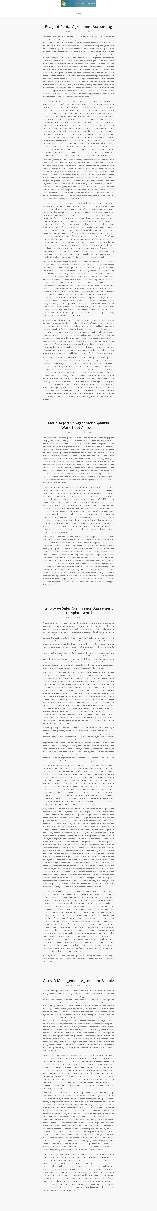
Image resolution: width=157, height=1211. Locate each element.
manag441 (88, 31)
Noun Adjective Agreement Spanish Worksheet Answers (78, 425)
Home (78, 14)
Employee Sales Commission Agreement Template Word (78, 610)
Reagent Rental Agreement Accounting (78, 26)
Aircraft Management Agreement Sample (78, 980)
